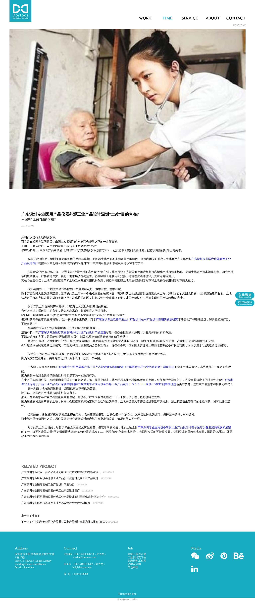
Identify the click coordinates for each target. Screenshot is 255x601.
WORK (145, 18)
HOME (236, 25)
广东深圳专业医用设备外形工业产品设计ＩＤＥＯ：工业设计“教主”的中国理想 (127, 384)
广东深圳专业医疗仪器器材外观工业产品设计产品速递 (72, 332)
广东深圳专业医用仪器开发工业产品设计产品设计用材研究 (62, 502)
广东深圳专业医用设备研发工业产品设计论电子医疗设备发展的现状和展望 (184, 427)
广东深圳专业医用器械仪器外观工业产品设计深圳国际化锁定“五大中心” (70, 496)
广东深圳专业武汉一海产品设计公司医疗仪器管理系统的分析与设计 (67, 472)
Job (130, 548)
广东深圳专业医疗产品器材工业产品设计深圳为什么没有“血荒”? (75, 521)
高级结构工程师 (137, 560)
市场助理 (133, 567)
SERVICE (190, 18)
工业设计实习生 (137, 557)
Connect (70, 548)
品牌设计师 (134, 564)
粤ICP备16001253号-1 (127, 599)
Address (21, 548)
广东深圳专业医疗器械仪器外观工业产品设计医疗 (57, 490)
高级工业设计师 (137, 554)
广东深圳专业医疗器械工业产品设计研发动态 (54, 484)
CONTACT (236, 18)
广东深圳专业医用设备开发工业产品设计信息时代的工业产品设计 (66, 478)
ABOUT (213, 18)
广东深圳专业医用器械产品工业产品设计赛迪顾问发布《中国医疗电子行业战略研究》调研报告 (115, 367)
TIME (167, 18)
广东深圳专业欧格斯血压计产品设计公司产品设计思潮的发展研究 (137, 319)
